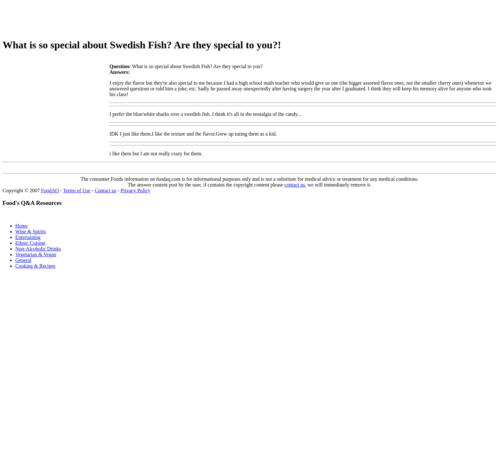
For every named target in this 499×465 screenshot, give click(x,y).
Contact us (105, 190)
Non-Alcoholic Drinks (38, 248)
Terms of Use (76, 190)
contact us (295, 184)
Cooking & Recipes (35, 266)
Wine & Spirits (30, 231)
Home (21, 226)
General (23, 260)
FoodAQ (50, 190)
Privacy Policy (136, 190)
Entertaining (27, 237)
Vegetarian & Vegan (35, 254)
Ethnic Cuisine (30, 243)
